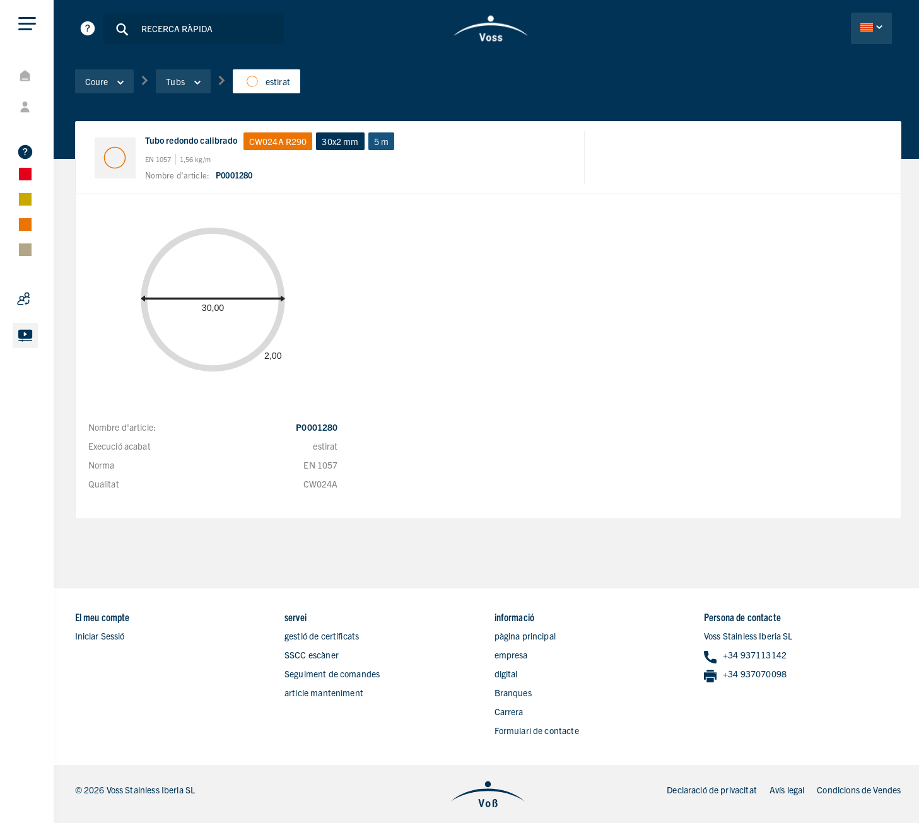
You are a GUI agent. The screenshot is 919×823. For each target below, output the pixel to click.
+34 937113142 (745, 655)
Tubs (183, 81)
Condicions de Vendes (859, 789)
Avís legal (787, 789)
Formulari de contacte (537, 730)
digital (506, 673)
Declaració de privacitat (712, 789)
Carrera (509, 711)
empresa (511, 654)
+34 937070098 (745, 674)
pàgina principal (525, 635)
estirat (266, 81)
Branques (513, 692)
